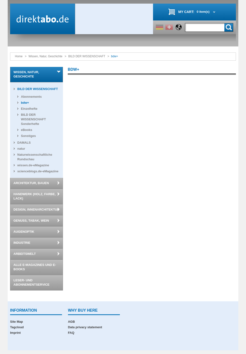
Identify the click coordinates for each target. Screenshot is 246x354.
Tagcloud (17, 327)
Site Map (16, 321)
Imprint (15, 333)
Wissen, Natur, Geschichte (45, 56)
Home (19, 56)
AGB (71, 321)
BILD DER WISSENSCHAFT (86, 56)
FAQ (71, 333)
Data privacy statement (85, 327)
